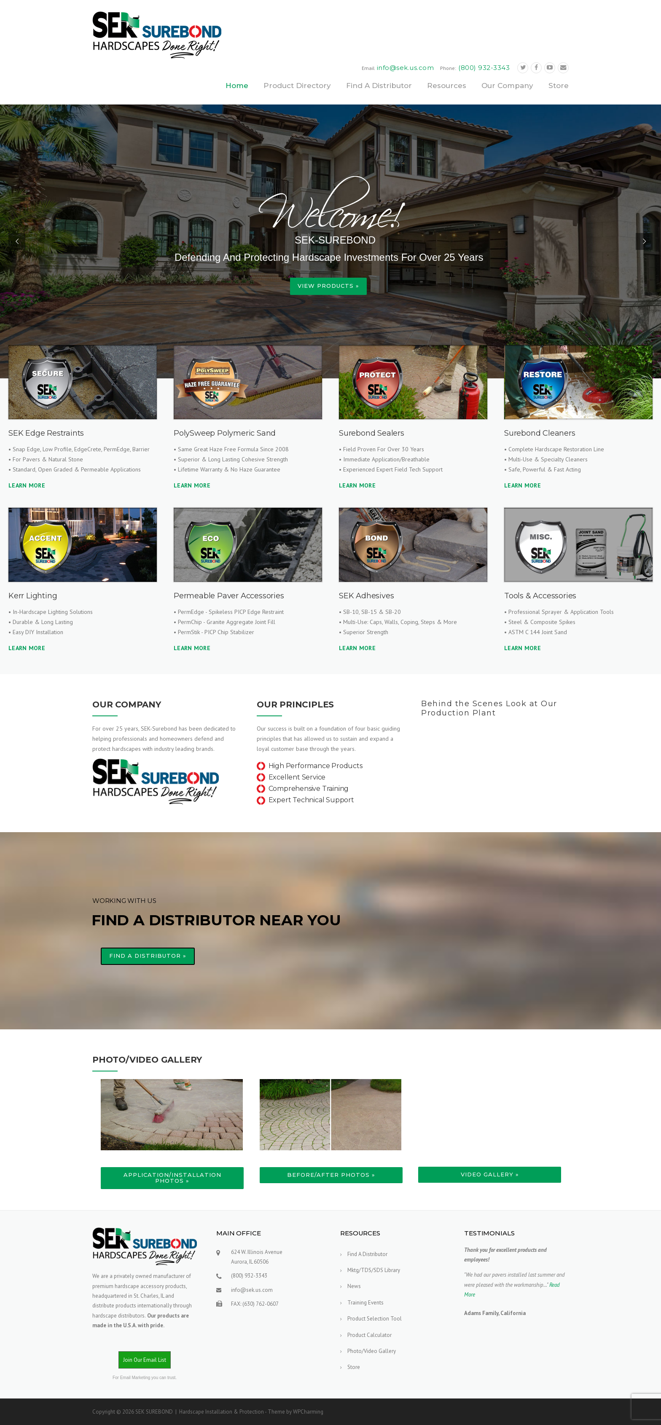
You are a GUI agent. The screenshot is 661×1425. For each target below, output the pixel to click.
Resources (446, 85)
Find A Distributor (379, 85)
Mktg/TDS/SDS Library (373, 1270)
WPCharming (308, 1411)
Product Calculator (369, 1335)
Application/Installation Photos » (172, 1177)
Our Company (507, 85)
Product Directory (297, 85)
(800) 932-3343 (484, 68)
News (354, 1286)
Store (558, 85)
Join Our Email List (144, 1359)
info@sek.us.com (405, 68)
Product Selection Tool (374, 1318)
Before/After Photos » (331, 1174)
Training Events (365, 1302)
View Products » (328, 285)
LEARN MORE (26, 485)
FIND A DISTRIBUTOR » (147, 955)
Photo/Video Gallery (371, 1351)
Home (237, 85)
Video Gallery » (490, 1174)
